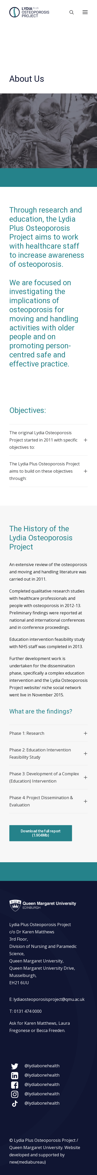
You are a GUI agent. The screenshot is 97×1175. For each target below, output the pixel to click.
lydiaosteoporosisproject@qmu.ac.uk (49, 999)
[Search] (69, 12)
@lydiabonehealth (42, 1066)
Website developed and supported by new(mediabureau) (44, 1155)
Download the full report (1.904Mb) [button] (41, 833)
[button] (85, 12)
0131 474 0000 (28, 1011)
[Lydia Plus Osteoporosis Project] (29, 12)
